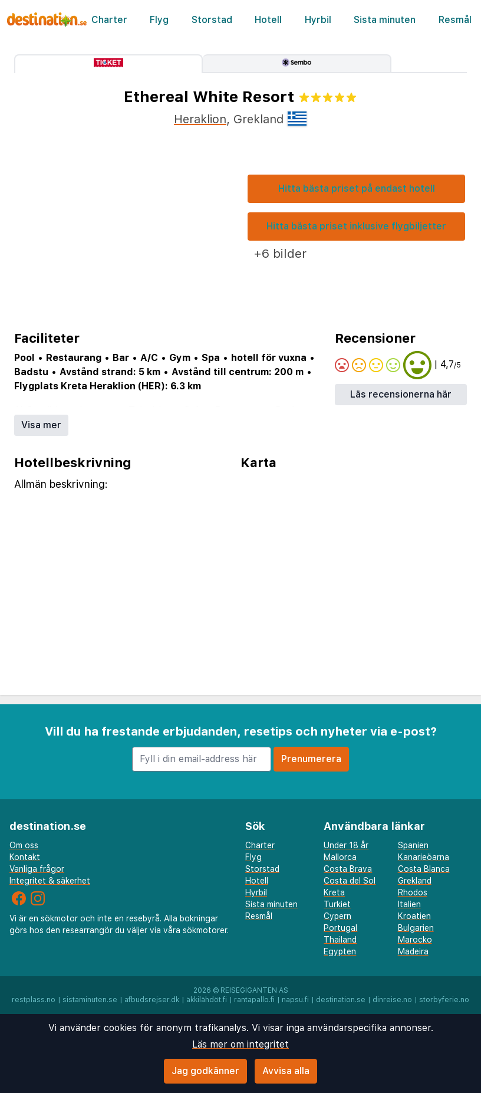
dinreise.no (392, 1000)
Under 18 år (346, 845)
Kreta (334, 892)
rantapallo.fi (254, 1000)
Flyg (159, 19)
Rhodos (412, 892)
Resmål (455, 19)
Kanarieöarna (423, 857)
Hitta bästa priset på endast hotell (356, 188)
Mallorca (340, 857)
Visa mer (41, 425)
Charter (109, 19)
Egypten (340, 951)
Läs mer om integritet (240, 1044)
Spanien (413, 845)
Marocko (415, 939)
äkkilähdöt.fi (206, 1000)
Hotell (268, 19)
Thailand (340, 939)
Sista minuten (385, 19)
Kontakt (24, 857)
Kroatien (414, 916)
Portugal (340, 928)
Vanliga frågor (36, 869)
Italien (409, 904)
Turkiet (337, 904)
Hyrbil (318, 19)
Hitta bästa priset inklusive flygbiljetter (356, 226)
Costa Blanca (424, 869)
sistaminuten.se (89, 1000)
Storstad (212, 19)
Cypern (337, 916)
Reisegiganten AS (254, 990)
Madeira (413, 951)
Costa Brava (348, 869)
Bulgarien (416, 928)
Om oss (23, 845)
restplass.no (33, 1000)
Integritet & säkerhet (49, 880)
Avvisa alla (285, 1070)
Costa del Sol (349, 880)
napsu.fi (295, 1000)
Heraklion (200, 119)
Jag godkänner (205, 1070)
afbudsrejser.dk (151, 1000)
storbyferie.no (444, 1000)
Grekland (414, 880)
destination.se (340, 1000)
